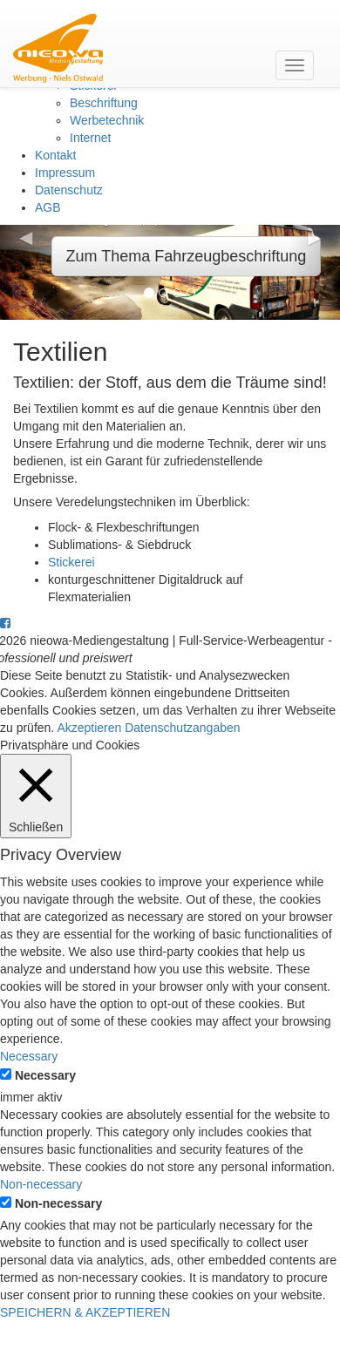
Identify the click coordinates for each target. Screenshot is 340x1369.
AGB (48, 207)
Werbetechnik (107, 120)
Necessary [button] (29, 1056)
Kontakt (55, 155)
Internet (90, 138)
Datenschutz (69, 190)
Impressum (65, 173)
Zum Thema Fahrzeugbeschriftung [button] (186, 256)
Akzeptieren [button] (89, 728)
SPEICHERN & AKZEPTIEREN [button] (85, 1312)
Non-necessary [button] (41, 1184)
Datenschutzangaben (182, 728)
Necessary (45, 1075)
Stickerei (71, 562)
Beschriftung (104, 103)
